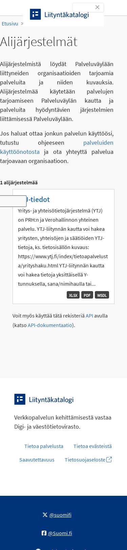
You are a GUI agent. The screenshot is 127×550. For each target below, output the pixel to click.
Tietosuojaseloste (88, 459)
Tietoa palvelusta (43, 446)
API (89, 315)
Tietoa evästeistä (92, 446)
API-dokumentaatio (50, 325)
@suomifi (56, 514)
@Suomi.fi (57, 533)
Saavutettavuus (37, 459)
